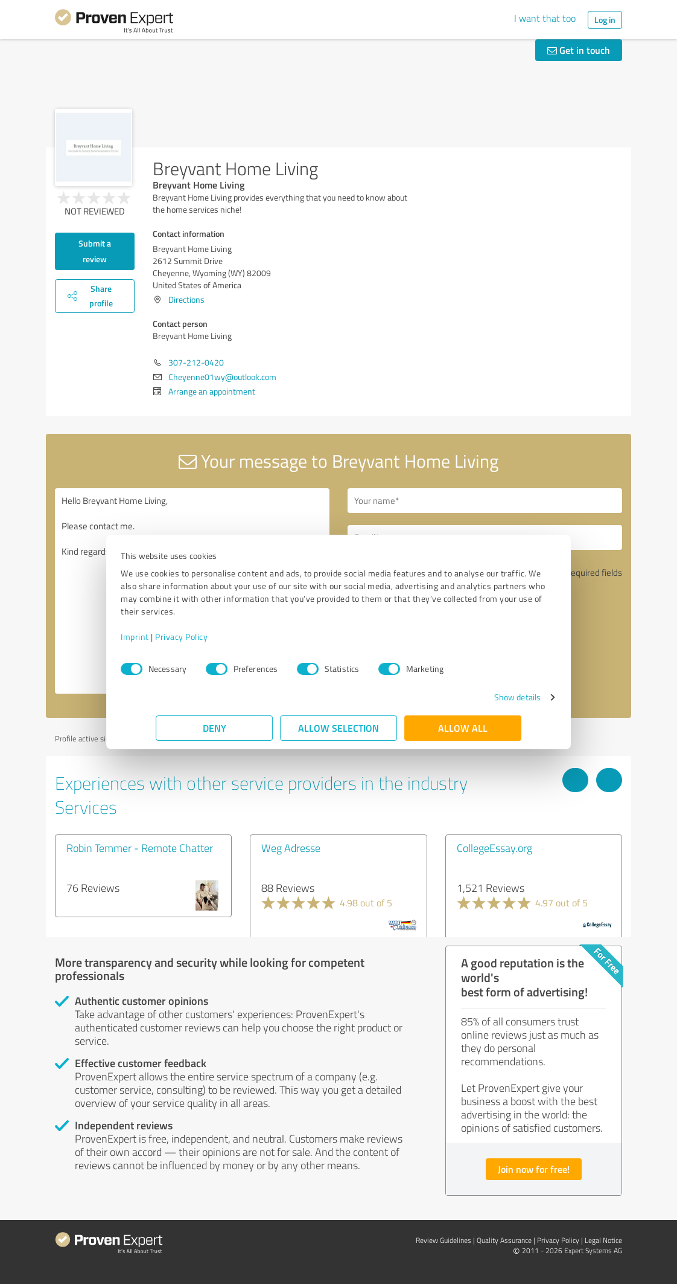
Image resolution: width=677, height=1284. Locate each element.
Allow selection (338, 728)
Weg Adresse (290, 847)
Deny (214, 728)
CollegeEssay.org (494, 847)
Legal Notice (603, 1240)
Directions (186, 299)
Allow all (463, 728)
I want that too (545, 18)
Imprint (170, 636)
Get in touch (578, 50)
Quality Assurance (504, 1240)
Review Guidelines (443, 1240)
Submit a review (94, 251)
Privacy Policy (216, 636)
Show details (482, 697)
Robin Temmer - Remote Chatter (139, 847)
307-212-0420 (196, 362)
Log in (604, 19)
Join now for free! (534, 1169)
